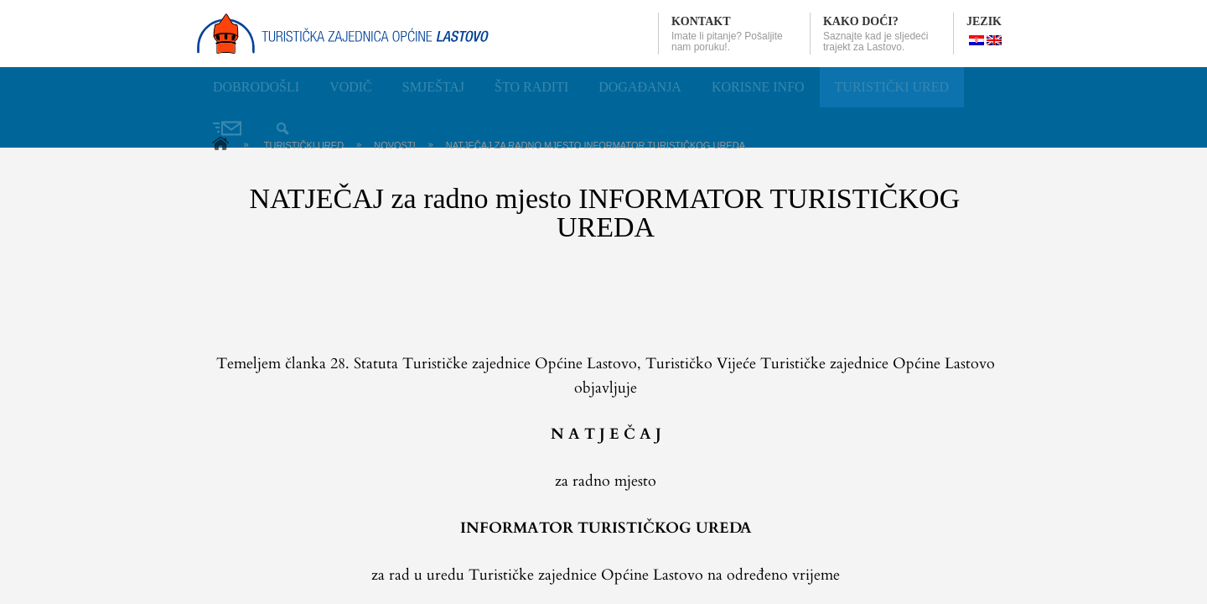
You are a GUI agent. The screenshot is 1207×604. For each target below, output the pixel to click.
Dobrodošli (256, 87)
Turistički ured (892, 87)
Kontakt (701, 21)
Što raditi (531, 87)
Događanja (639, 87)
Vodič (350, 87)
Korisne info (758, 87)
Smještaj (433, 87)
